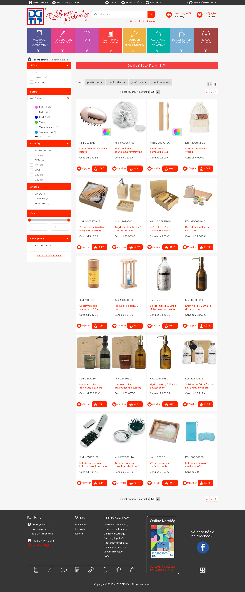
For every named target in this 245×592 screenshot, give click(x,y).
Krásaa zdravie (206, 39)
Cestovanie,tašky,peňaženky (158, 40)
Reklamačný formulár (115, 529)
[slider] (29, 220)
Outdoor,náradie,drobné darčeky (134, 40)
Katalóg (35, 143)
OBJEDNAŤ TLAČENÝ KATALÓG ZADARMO (162, 568)
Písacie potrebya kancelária (63, 39)
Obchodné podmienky (116, 524)
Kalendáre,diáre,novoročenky (39, 40)
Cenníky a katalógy (114, 533)
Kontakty (153, 2)
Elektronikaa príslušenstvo (110, 39)
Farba (33, 91)
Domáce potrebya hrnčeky (182, 39)
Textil (87, 38)
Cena (33, 213)
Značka (34, 186)
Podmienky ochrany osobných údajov (115, 549)
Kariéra (79, 533)
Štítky (33, 65)
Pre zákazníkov (132, 2)
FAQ (106, 556)
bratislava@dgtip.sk (65, 2)
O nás (110, 2)
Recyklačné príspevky (116, 542)
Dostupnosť (37, 238)
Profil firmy (81, 524)
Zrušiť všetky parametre (49, 255)
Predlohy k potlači (114, 538)
